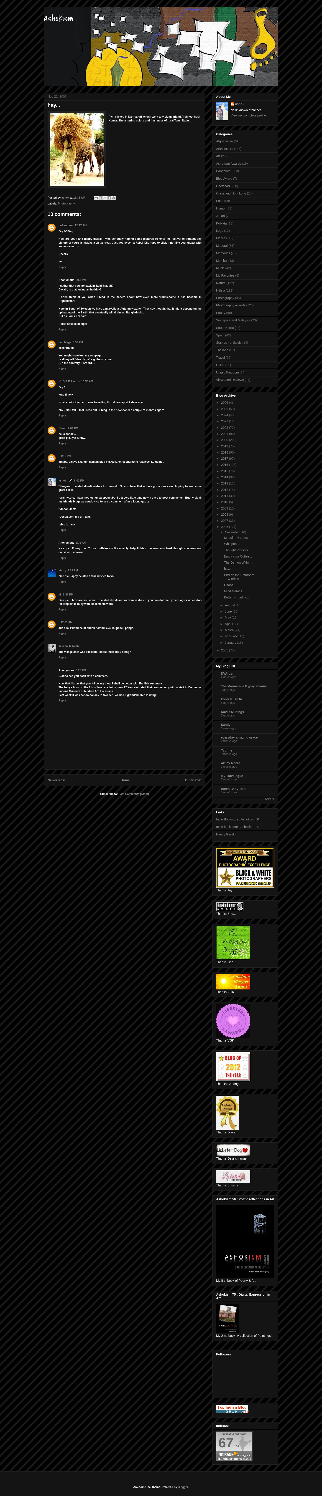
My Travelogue (232, 776)
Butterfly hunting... (237, 597)
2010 (225, 502)
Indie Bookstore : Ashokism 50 (237, 819)
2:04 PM (73, 428)
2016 (225, 465)
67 (226, 1442)
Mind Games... (234, 591)
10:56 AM (87, 381)
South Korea (225, 328)
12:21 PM (66, 622)
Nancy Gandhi (226, 834)
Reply (62, 267)
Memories (223, 253)
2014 (225, 477)
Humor (221, 208)
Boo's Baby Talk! (233, 789)
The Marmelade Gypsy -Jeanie (244, 686)
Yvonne (226, 750)
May (228, 617)
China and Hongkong (231, 193)
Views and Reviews (230, 380)
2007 (225, 520)
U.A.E (220, 365)
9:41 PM (68, 594)
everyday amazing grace (239, 737)
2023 (225, 421)
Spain (220, 335)
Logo (219, 230)
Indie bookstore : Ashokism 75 (237, 827)
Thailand (222, 350)
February (231, 636)
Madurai (222, 245)
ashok (63, 480)
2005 (225, 650)
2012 (225, 490)
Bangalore (223, 171)
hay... (228, 568)
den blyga (65, 342)
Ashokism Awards (228, 163)
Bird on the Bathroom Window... (239, 577)
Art (218, 156)
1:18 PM (66, 456)
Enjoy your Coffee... (238, 556)
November (232, 532)
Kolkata (221, 223)
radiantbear (66, 225)
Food (219, 201)
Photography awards (230, 305)
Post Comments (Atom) (133, 794)
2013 (225, 483)
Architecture (224, 149)
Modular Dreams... (237, 538)
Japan (220, 216)
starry (62, 570)
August (230, 605)
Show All (269, 798)
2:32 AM (81, 542)
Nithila (220, 290)
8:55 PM (81, 280)
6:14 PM (74, 646)
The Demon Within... (238, 562)
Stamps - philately (228, 342)
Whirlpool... (232, 544)
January (231, 642)
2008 (225, 514)
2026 (225, 402)
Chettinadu (224, 186)
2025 (225, 409)
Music (220, 268)
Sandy (225, 725)
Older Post (193, 780)
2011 (225, 496)
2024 (225, 415)
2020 (225, 440)
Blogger (183, 1487)
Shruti (62, 428)
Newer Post (56, 780)
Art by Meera (230, 763)
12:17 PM (81, 225)
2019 (225, 446)
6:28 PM (81, 670)
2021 (225, 434)
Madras (221, 238)
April (228, 624)
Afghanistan (224, 141)
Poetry (220, 313)
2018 (225, 452)
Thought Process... (237, 550)
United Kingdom (227, 372)
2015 (225, 471)
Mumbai (221, 260)
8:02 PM (79, 480)
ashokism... (60, 18)
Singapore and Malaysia (233, 320)
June (229, 611)
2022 (225, 427)
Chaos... (230, 585)
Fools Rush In (231, 699)
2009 (225, 508)
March (230, 630)
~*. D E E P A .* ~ (69, 381)
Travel (220, 357)
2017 (225, 458)
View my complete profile (248, 115)
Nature (221, 283)
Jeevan (63, 646)
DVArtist (227, 673)
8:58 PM (78, 342)
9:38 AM (72, 570)
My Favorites (225, 275)
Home (125, 780)
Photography (66, 203)
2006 (225, 527)
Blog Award (224, 178)
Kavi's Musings (232, 712)
